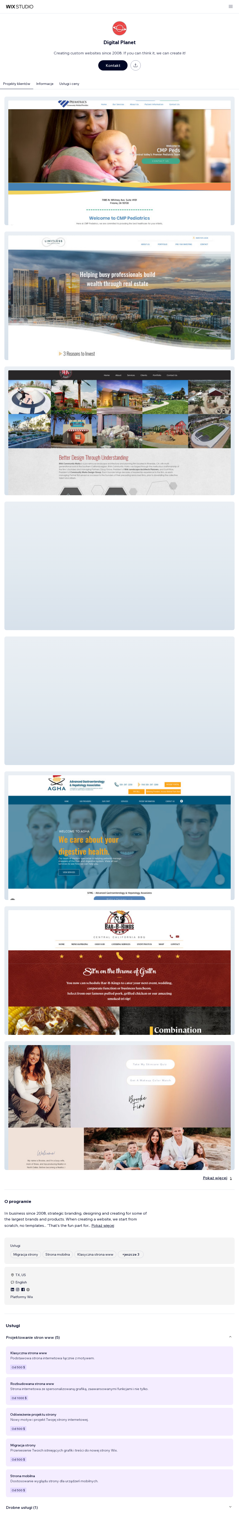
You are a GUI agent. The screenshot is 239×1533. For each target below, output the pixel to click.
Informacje (45, 83)
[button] (119, 161)
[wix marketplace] (19, 7)
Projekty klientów (16, 83)
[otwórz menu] (231, 6)
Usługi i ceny (69, 83)
